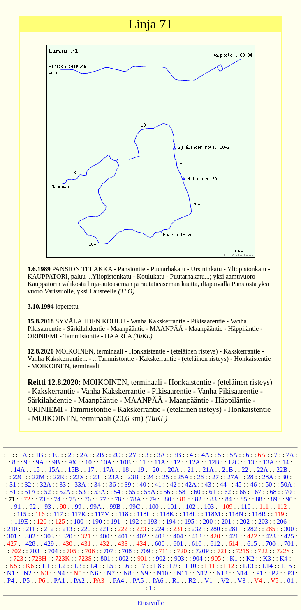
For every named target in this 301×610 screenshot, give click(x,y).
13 (251, 462)
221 (104, 528)
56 (167, 491)
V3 (242, 580)
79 (152, 499)
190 (97, 521)
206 (282, 521)
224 (159, 528)
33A (80, 484)
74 (57, 499)
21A (208, 469)
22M (38, 477)
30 (285, 477)
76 (87, 499)
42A (190, 484)
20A (173, 469)
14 (285, 462)
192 (134, 521)
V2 (225, 580)
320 (67, 536)
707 (108, 551)
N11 (182, 573)
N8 (127, 573)
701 (289, 543)
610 (196, 543)
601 (178, 543)
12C (233, 462)
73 (42, 499)
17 (91, 469)
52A (64, 491)
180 (78, 521)
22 (245, 469)
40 (143, 484)
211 (30, 528)
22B (281, 469)
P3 (290, 573)
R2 (192, 580)
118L (190, 514)
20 (156, 469)
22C (18, 477)
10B (125, 462)
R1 (176, 580)
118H (144, 514)
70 (288, 491)
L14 (267, 565)
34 (97, 484)
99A (95, 506)
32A (45, 484)
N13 (222, 573)
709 (145, 551)
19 (140, 469)
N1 (11, 573)
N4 (61, 573)
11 (142, 462)
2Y (133, 454)
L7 (141, 565)
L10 (190, 565)
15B (73, 469)
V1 (208, 580)
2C (116, 454)
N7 (111, 573)
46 (253, 484)
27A (232, 477)
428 (30, 543)
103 (209, 506)
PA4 (118, 580)
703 (34, 551)
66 (242, 491)
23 (96, 477)
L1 (46, 565)
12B (214, 462)
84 (228, 499)
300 (289, 528)
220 (86, 528)
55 (132, 491)
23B (133, 477)
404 (178, 536)
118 (123, 514)
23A (113, 477)
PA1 (59, 580)
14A (19, 469)
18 (125, 469)
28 (250, 477)
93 (47, 506)
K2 (250, 558)
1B (39, 454)
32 (28, 484)
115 (21, 514)
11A (159, 462)
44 (223, 484)
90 (289, 499)
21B (227, 469)
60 (197, 491)
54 (116, 491)
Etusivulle (150, 602)
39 (128, 484)
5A (233, 454)
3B (177, 454)
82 (198, 499)
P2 (275, 573)
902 (161, 558)
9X (73, 462)
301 (12, 536)
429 (49, 543)
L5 (109, 565)
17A (108, 469)
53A (99, 491)
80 (167, 499)
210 (12, 528)
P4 (10, 580)
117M (102, 514)
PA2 (79, 580)
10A (105, 462)
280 (215, 528)
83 (213, 499)
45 (238, 484)
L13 (248, 565)
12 (177, 462)
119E (21, 521)
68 (273, 491)
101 (172, 506)
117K (79, 514)
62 (227, 491)
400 (104, 536)
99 (78, 506)
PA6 (157, 580)
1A (23, 454)
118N (236, 514)
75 (72, 499)
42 (173, 484)
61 (212, 491)
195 (189, 521)
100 (154, 506)
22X (78, 477)
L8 (157, 565)
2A (84, 454)
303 (49, 536)
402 (141, 536)
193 (152, 521)
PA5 (138, 580)
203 (263, 521)
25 (165, 477)
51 (12, 491)
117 (58, 514)
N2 (27, 573)
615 (252, 543)
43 (208, 484)
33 (62, 484)
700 (271, 543)
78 (118, 499)
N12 (202, 573)
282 (252, 528)
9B (56, 462)
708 (127, 551)
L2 (62, 565)
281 (233, 528)
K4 (284, 558)
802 (124, 558)
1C (56, 454)
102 (190, 506)
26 (200, 477)
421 (233, 536)
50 (268, 484)
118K (167, 514)
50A (286, 484)
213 (67, 528)
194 (171, 521)
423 (271, 536)
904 (198, 558)
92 (32, 506)
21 (191, 469)
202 (245, 521)
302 (30, 536)
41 (158, 484)
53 (82, 491)
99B (114, 506)
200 (208, 521)
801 (105, 558)
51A (30, 491)
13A (268, 462)
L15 (286, 565)
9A (40, 462)
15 (36, 469)
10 (88, 462)
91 (17, 506)
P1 (259, 573)
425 (289, 536)
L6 (126, 565)
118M (212, 514)
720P (201, 551)
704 (53, 551)
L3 (77, 565)
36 (112, 484)
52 (47, 491)
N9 (144, 573)
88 (259, 499)
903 (179, 558)
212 (49, 528)
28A (267, 477)
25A (183, 477)
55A (149, 491)
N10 (162, 573)
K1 (234, 558)
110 (245, 506)
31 (12, 484)
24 (150, 477)
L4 (93, 565)
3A (161, 454)
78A (135, 499)
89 (274, 499)
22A (262, 469)
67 (258, 491)
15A (54, 469)
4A (205, 454)
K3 (267, 558)
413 (196, 536)
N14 (242, 573)
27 (215, 477)
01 (290, 580)
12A (194, 462)
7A (290, 454)
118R (259, 514)
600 (159, 543)
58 (182, 491)
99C (134, 506)
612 (215, 543)
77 (103, 499)
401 (123, 536)
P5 (26, 580)
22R (59, 477)
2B (100, 454)
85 (244, 499)
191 (115, 521)
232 (196, 528)
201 (226, 521)
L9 (173, 565)
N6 (94, 573)
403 (159, 536)
